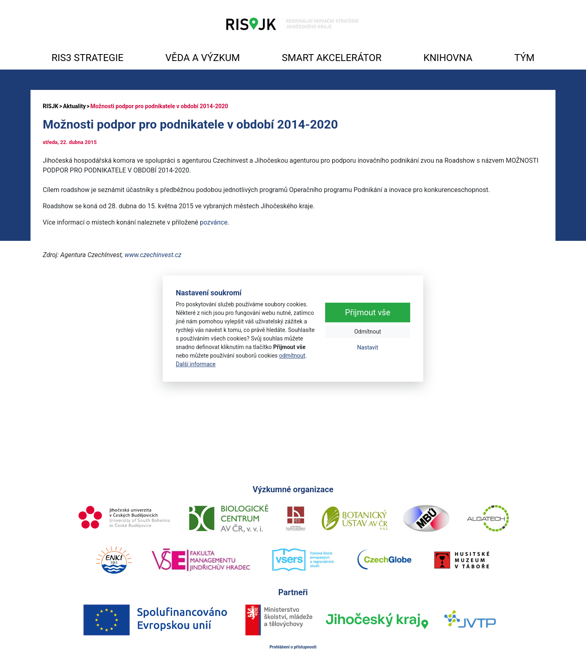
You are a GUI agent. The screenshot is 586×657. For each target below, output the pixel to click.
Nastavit (367, 348)
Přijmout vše (367, 313)
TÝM (524, 57)
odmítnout (292, 355)
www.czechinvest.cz (153, 255)
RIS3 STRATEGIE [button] (87, 57)
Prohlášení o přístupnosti (293, 647)
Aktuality (74, 106)
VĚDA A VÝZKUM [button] (202, 57)
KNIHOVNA (447, 57)
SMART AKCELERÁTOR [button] (331, 57)
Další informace (196, 364)
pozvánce (213, 222)
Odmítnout (367, 332)
